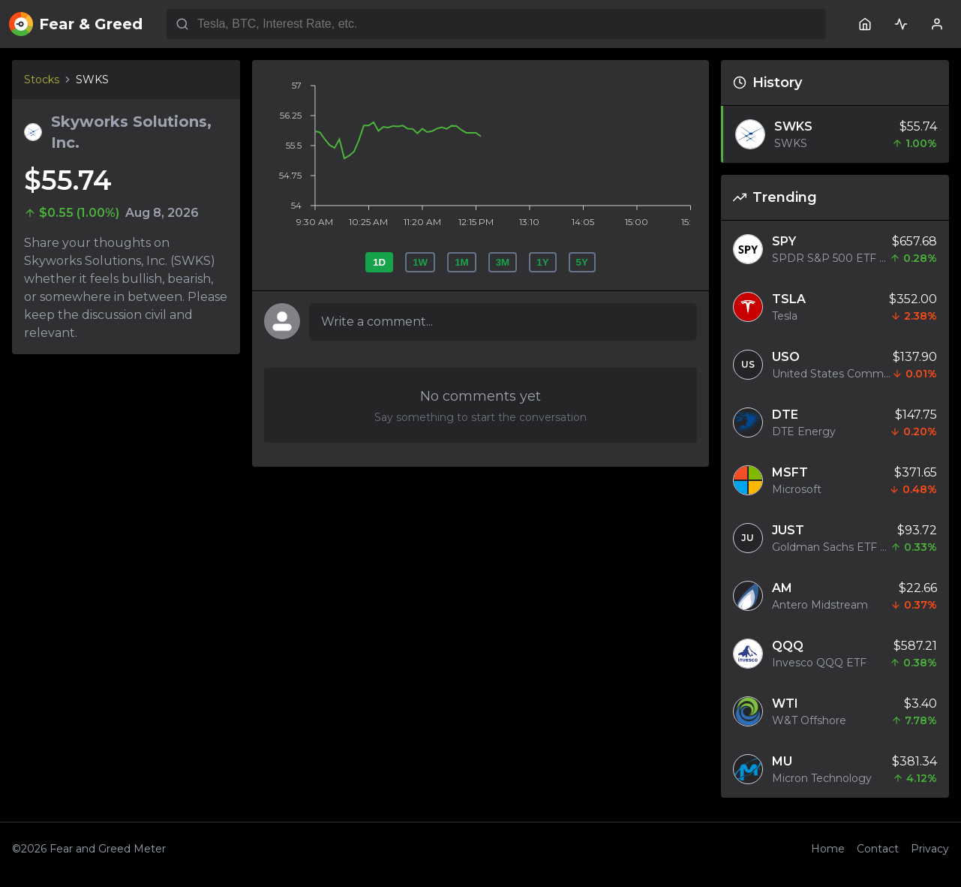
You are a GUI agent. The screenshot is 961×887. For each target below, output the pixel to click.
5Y (582, 262)
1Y (542, 262)
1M (462, 262)
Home (828, 848)
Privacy (930, 848)
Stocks (41, 79)
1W (420, 262)
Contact (878, 848)
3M (503, 262)
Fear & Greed (76, 24)
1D (379, 262)
